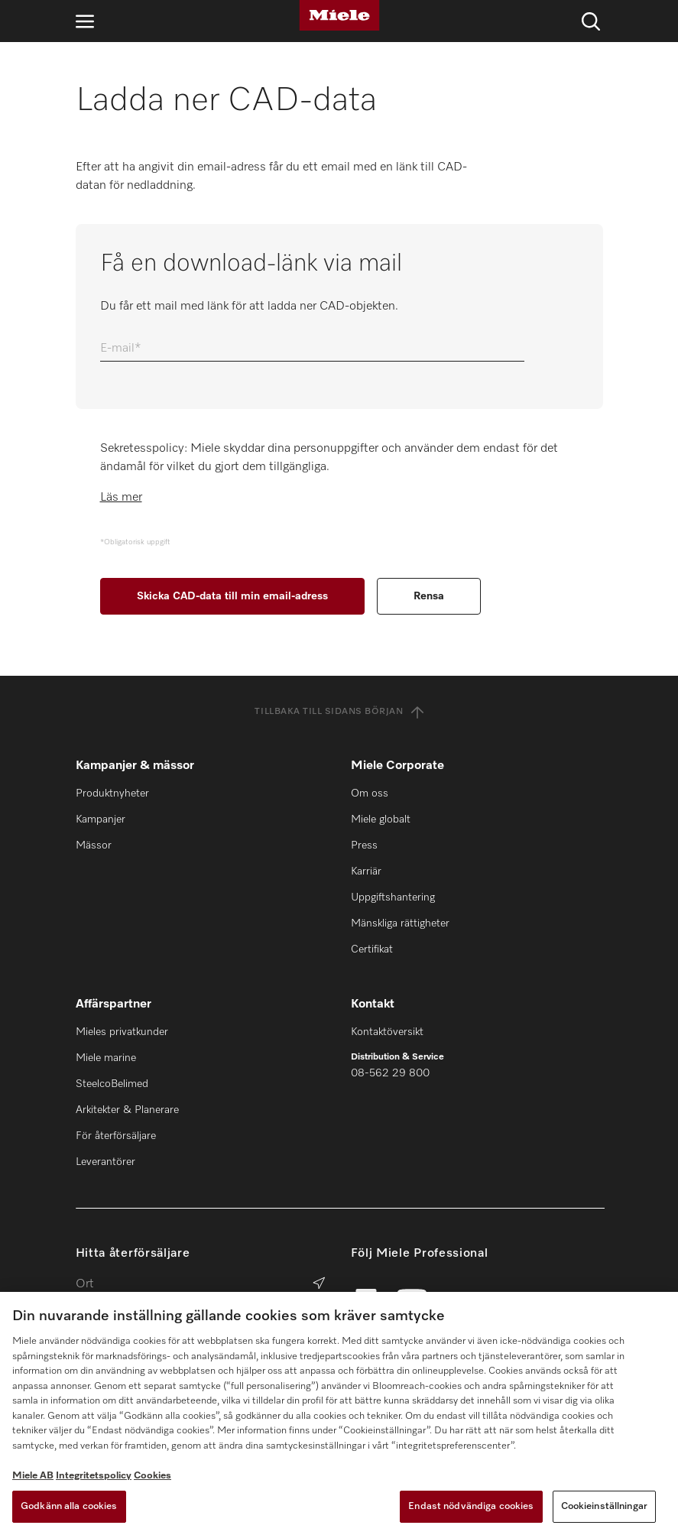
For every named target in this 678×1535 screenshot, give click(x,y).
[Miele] (339, 15)
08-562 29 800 (390, 1073)
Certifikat (372, 949)
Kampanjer (100, 819)
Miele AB (33, 1476)
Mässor (94, 845)
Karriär (366, 871)
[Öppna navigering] (85, 21)
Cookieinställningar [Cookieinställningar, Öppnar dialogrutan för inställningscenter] (604, 1506)
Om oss (369, 793)
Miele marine (106, 1058)
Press (364, 845)
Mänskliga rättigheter (400, 923)
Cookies (152, 1476)
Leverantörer (105, 1162)
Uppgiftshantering (393, 897)
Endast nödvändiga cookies (471, 1506)
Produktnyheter (112, 793)
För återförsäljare (116, 1136)
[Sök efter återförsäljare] (319, 1285)
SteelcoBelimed (112, 1084)
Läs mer (121, 498)
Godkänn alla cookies (69, 1506)
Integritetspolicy (93, 1476)
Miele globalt (380, 819)
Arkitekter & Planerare (127, 1110)
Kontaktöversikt (387, 1032)
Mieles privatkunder (122, 1032)
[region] (339, 1413)
